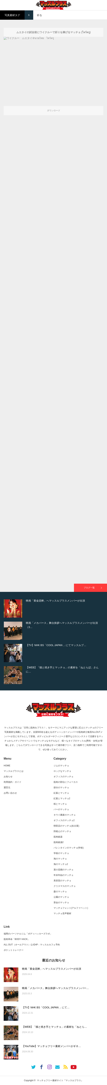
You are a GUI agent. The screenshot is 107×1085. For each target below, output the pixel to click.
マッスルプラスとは (13, 771)
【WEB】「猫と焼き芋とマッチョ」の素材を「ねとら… (54, 1026)
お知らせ (8, 776)
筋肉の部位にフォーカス (66, 782)
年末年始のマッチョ (63, 875)
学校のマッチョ (61, 853)
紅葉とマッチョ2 (62, 798)
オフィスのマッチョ (63, 776)
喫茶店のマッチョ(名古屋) (66, 826)
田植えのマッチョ (62, 831)
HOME (7, 765)
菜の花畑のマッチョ (63, 869)
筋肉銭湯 (58, 837)
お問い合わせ (10, 793)
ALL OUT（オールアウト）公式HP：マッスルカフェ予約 (32, 944)
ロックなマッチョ (62, 771)
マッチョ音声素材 (62, 913)
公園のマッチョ (61, 897)
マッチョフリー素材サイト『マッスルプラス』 (60, 1080)
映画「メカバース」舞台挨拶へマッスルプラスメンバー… (55, 988)
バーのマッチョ (61, 809)
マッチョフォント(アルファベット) (71, 908)
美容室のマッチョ (62, 880)
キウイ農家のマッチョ (65, 815)
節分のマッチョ (61, 787)
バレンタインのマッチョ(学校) (69, 847)
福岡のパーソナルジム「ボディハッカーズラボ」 (28, 933)
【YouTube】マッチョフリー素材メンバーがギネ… (51, 1046)
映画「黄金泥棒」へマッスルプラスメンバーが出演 (51, 968)
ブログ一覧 (89, 587)
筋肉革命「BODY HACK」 (17, 939)
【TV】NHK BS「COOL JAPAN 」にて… (46, 1007)
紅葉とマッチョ (61, 793)
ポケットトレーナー (13, 950)
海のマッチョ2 (61, 864)
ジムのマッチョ (61, 765)
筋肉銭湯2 (59, 842)
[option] (53, 608)
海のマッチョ (60, 858)
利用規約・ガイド (12, 782)
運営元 (7, 787)
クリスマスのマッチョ (65, 886)
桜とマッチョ (60, 804)
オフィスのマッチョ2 (64, 820)
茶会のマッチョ (61, 902)
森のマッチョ (60, 891)
